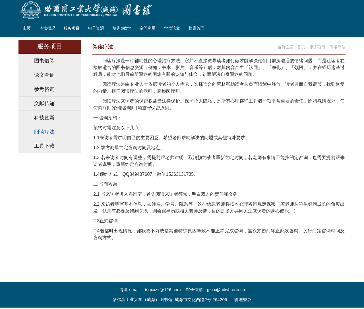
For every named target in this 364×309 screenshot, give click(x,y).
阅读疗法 (338, 47)
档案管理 (196, 28)
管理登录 (242, 299)
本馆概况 (47, 28)
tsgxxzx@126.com (163, 289)
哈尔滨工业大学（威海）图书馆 (142, 299)
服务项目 (72, 28)
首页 (301, 47)
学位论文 (172, 28)
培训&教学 (122, 28)
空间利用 (148, 28)
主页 (27, 28)
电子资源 (96, 28)
